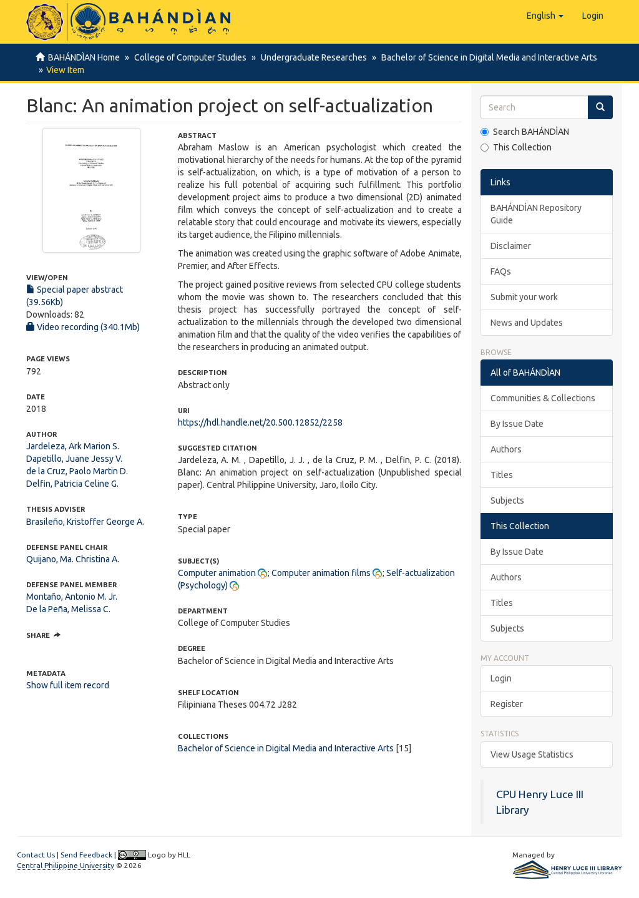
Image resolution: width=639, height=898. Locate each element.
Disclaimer (510, 246)
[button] (545, 15)
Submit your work (524, 297)
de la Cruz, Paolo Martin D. (77, 471)
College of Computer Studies (188, 57)
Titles (501, 475)
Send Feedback (86, 855)
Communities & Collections (542, 398)
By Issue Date (517, 424)
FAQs (500, 271)
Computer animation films (321, 573)
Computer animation (217, 573)
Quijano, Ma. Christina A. (72, 559)
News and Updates (526, 323)
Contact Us (36, 855)
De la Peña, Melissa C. (68, 609)
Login (501, 678)
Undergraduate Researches (310, 57)
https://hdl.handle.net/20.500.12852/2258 (260, 422)
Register (506, 704)
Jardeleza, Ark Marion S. (72, 446)
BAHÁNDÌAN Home (84, 57)
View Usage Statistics (531, 754)
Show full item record (67, 685)
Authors (506, 449)
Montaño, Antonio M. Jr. (71, 597)
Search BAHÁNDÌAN (524, 132)
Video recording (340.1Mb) (83, 327)
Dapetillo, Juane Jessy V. (74, 459)
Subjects (507, 500)
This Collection (516, 147)
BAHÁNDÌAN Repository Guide (536, 214)
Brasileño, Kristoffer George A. (85, 522)
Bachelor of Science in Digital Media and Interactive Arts (484, 57)
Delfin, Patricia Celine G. (72, 484)
